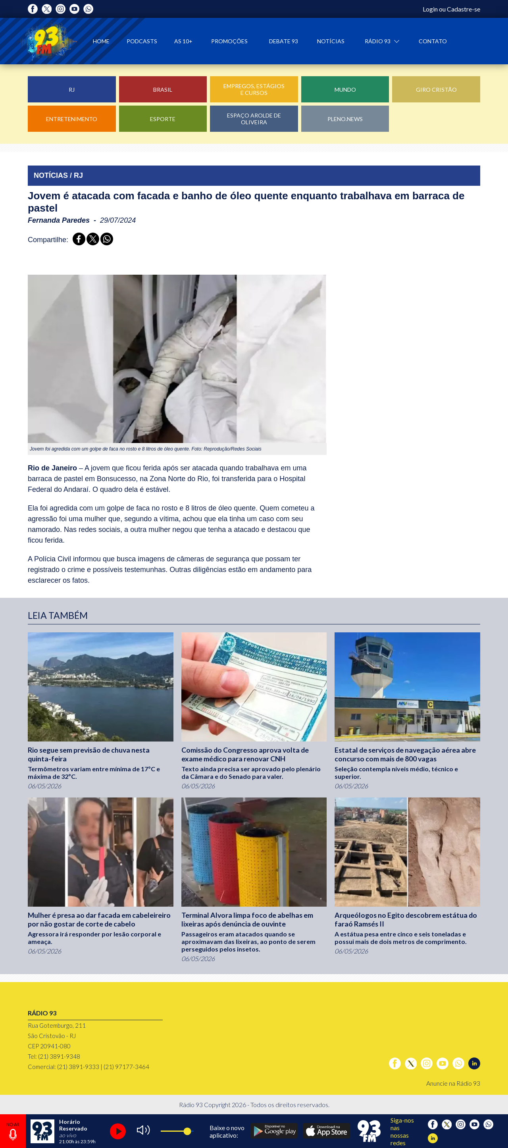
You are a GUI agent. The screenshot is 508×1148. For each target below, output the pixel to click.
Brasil (162, 89)
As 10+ (183, 41)
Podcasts (142, 41)
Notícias (330, 41)
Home (101, 41)
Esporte (162, 119)
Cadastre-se (463, 9)
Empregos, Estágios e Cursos (254, 89)
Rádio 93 (378, 41)
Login (430, 9)
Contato (433, 41)
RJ (72, 89)
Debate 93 (283, 41)
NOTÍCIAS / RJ (58, 175)
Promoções (229, 41)
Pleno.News (345, 119)
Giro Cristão (436, 89)
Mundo (345, 89)
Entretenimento (71, 119)
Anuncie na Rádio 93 (453, 1083)
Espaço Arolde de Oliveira (254, 118)
